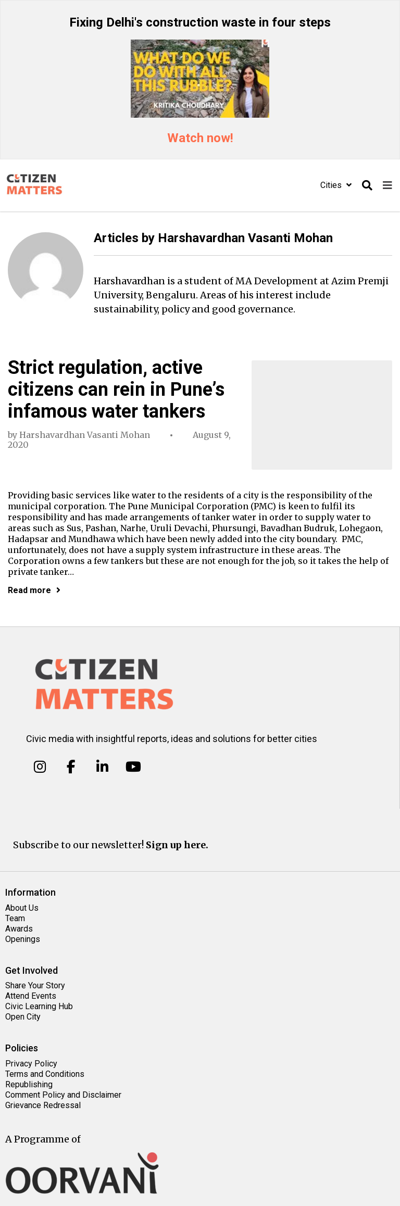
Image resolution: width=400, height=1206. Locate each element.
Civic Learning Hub (39, 1006)
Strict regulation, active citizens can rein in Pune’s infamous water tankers (116, 389)
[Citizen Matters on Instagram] (40, 767)
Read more (34, 590)
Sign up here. (177, 845)
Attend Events (30, 996)
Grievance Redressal (43, 1105)
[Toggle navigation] (387, 186)
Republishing (29, 1084)
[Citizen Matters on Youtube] (133, 767)
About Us (22, 908)
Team (15, 918)
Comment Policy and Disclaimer (63, 1095)
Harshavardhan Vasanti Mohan (84, 435)
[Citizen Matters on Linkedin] (102, 767)
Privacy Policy (31, 1064)
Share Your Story (35, 985)
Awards (19, 929)
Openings (22, 939)
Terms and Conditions (44, 1074)
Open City (23, 1017)
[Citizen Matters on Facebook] (71, 767)
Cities (336, 185)
